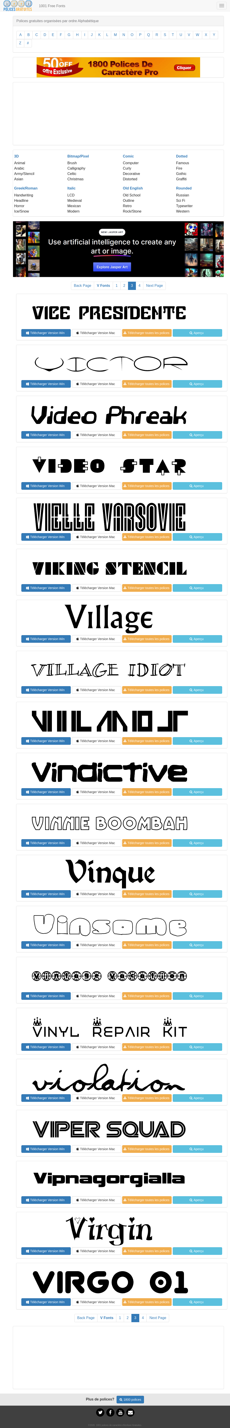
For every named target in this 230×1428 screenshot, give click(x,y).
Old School (131, 195)
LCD (71, 195)
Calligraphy (76, 168)
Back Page (82, 285)
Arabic (19, 168)
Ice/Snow (21, 211)
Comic (128, 156)
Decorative (131, 174)
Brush (72, 163)
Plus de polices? (100, 1399)
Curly (127, 168)
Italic (71, 188)
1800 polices (130, 1399)
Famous (182, 163)
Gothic (181, 174)
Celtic (71, 174)
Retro (127, 206)
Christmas (75, 179)
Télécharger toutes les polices (146, 333)
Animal (19, 163)
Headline (21, 200)
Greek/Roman (26, 188)
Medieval (74, 200)
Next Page (154, 285)
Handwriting (23, 195)
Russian (182, 195)
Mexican (74, 206)
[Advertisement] (118, 113)
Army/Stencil (24, 174)
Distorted (130, 179)
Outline (128, 200)
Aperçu (196, 333)
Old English (133, 188)
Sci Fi (180, 200)
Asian (18, 179)
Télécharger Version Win (45, 333)
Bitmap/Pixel (78, 156)
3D (16, 156)
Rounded (184, 188)
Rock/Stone (132, 211)
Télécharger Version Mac (95, 333)
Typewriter (184, 206)
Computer (131, 163)
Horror (19, 206)
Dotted (182, 156)
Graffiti (181, 179)
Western (182, 211)
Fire (179, 168)
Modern (73, 211)
